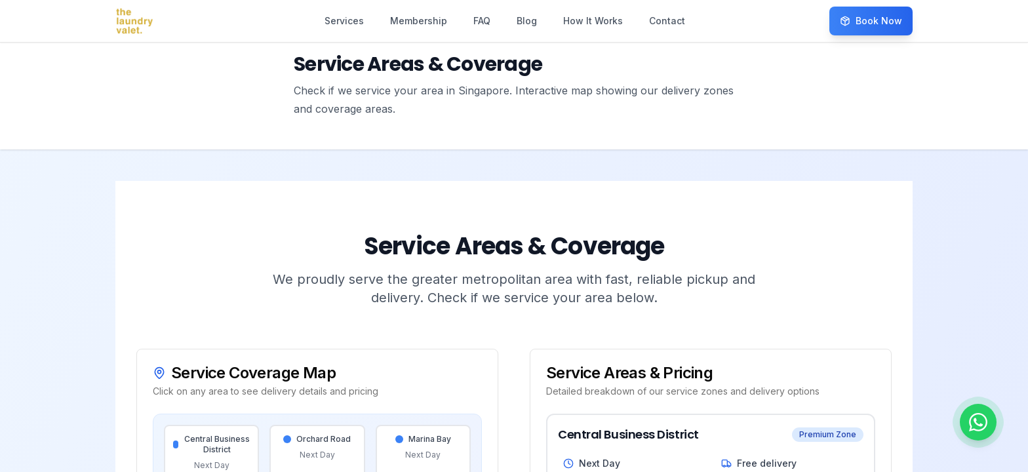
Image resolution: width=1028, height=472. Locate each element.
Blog (527, 20)
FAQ (481, 20)
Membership (418, 20)
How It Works (593, 20)
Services (344, 20)
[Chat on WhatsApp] (978, 422)
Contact (667, 20)
